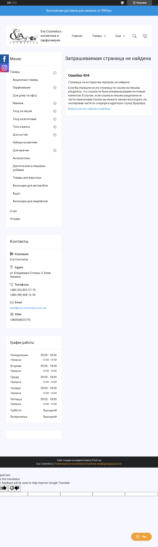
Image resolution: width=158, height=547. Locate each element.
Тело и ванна (21, 126)
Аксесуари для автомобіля (30, 185)
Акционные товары (25, 79)
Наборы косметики (25, 142)
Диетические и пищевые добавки (29, 168)
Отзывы (15, 218)
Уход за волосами (24, 119)
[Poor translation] (14, 488)
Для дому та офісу (25, 95)
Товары (97, 35)
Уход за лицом (22, 111)
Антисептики (21, 158)
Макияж (18, 103)
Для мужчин (21, 150)
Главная (77, 35)
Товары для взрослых (27, 177)
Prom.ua (96, 460)
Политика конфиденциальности (104, 463)
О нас (13, 211)
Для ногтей (20, 134)
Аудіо (16, 193)
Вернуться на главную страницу (89, 108)
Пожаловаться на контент (69, 463)
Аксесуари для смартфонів (30, 201)
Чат (141, 536)
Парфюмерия (21, 87)
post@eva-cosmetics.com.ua (28, 308)
